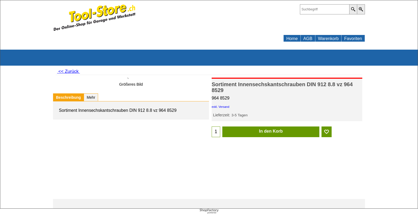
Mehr (91, 97)
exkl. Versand (220, 106)
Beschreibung (68, 97)
